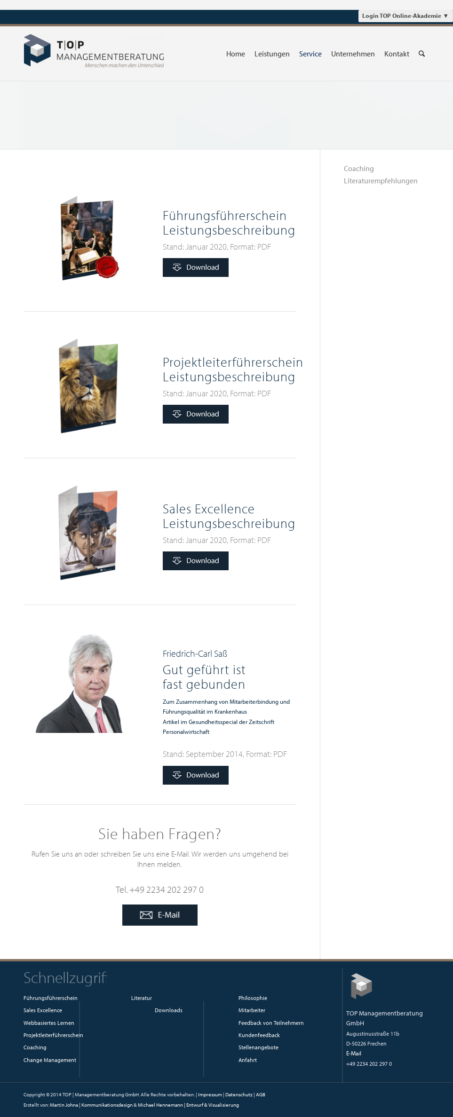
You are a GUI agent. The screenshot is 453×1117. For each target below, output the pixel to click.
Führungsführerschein (51, 997)
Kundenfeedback (259, 1034)
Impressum (210, 1094)
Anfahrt (247, 1059)
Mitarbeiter (251, 1010)
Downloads (169, 1010)
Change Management (50, 1059)
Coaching (359, 168)
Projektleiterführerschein (53, 1034)
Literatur (141, 997)
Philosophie (252, 997)
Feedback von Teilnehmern (271, 1022)
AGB (260, 1094)
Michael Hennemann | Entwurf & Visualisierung (188, 1104)
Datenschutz (239, 1094)
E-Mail (353, 1053)
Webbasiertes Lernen (49, 1022)
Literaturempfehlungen (381, 180)
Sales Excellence (43, 1010)
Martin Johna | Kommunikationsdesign (91, 1104)
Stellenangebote (258, 1047)
